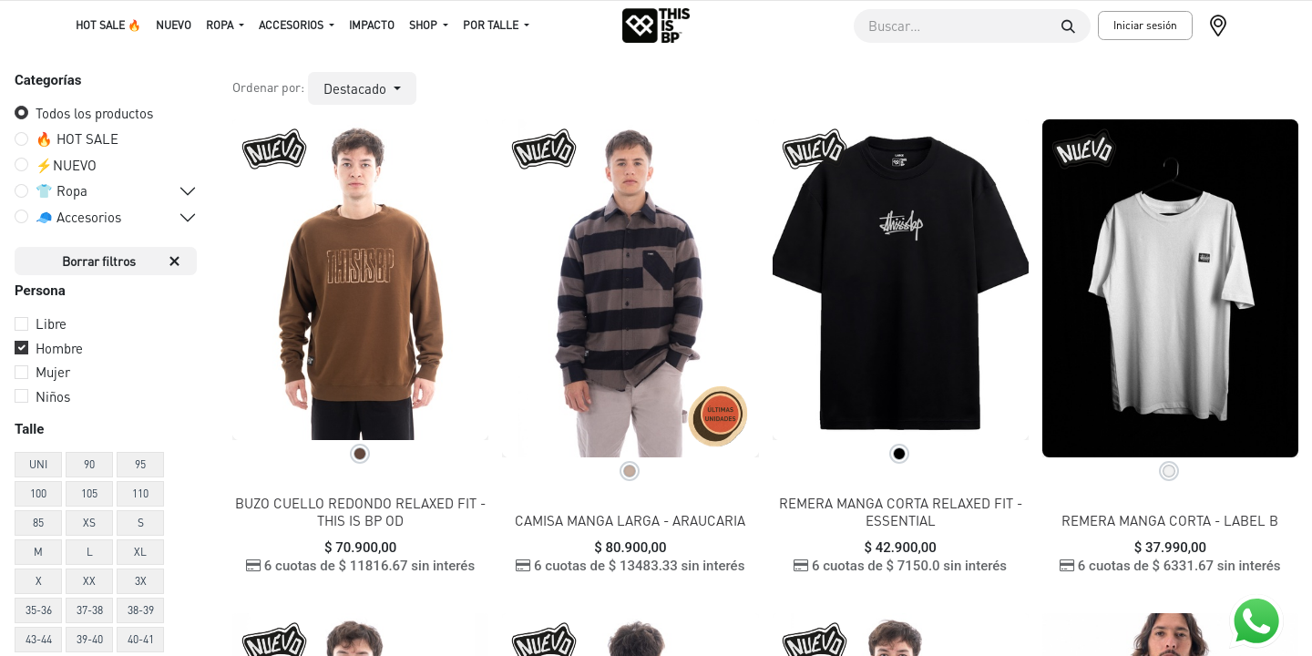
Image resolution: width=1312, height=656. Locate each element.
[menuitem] (108, 25)
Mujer (53, 372)
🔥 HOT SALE (77, 138)
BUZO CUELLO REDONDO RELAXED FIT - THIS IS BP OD (360, 511)
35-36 (39, 610)
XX (89, 581)
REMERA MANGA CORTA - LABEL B (1169, 520)
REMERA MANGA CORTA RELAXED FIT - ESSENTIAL (900, 511)
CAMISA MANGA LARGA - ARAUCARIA (630, 520)
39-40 (90, 639)
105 (89, 493)
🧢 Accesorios (78, 217)
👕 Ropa (61, 190)
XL (140, 552)
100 (38, 493)
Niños (53, 396)
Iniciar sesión (1145, 25)
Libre (51, 323)
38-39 (141, 610)
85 (38, 522)
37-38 (90, 610)
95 (140, 464)
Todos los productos (94, 113)
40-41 (141, 639)
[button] (362, 89)
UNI (38, 464)
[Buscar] (1068, 26)
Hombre (59, 348)
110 (140, 493)
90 (89, 464)
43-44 (39, 639)
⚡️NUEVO (66, 165)
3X (141, 581)
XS (89, 522)
